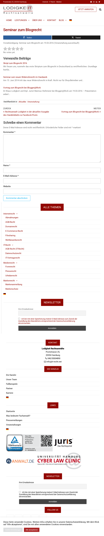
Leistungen (21, 20)
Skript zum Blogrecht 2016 (15, 63)
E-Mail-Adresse (11, 176)
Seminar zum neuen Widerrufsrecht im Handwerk (25, 77)
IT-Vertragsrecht (12, 258)
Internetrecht (9, 214)
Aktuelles (22, 102)
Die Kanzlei (11, 375)
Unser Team (11, 379)
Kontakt (51, 20)
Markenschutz (11, 289)
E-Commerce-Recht (14, 231)
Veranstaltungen (13, 425)
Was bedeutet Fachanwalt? (18, 416)
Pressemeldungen (14, 420)
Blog (61, 20)
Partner (9, 388)
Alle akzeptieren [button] (32, 530)
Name (6, 165)
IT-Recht (7, 245)
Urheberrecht (11, 275)
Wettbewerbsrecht (13, 240)
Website (7, 186)
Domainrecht (11, 226)
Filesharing (10, 235)
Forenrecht (10, 266)
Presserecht (10, 271)
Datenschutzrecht (13, 253)
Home (9, 20)
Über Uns (37, 20)
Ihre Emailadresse (25, 309)
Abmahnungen (11, 217)
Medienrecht (9, 263)
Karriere (9, 393)
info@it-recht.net (54, 361)
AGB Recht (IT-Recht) (14, 249)
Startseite (10, 411)
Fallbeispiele (11, 384)
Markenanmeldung (13, 284)
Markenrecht (9, 280)
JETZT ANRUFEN (86, 9)
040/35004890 (54, 358)
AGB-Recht (10, 222)
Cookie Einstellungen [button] (13, 530)
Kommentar (9, 132)
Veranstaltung (33, 102)
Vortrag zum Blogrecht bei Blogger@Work (22, 87)
